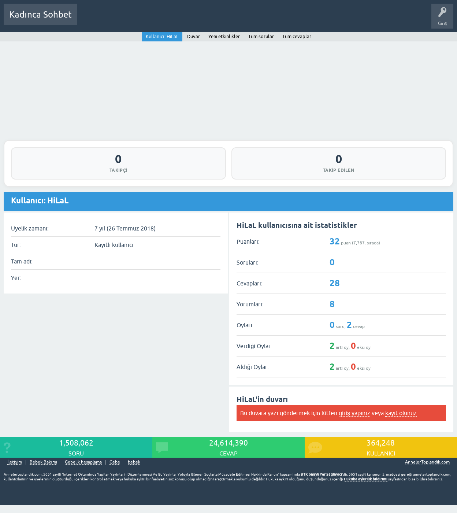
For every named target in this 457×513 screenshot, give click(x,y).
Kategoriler (158, 20)
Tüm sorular (261, 36)
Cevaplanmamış (122, 20)
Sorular (90, 20)
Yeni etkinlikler (224, 36)
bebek (134, 465)
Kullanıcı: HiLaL (162, 36)
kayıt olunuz (401, 416)
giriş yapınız (354, 416)
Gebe (114, 465)
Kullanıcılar (188, 20)
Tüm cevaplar (296, 36)
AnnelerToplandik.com (427, 465)
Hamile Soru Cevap (257, 20)
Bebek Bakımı (299, 20)
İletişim (14, 465)
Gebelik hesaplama (83, 465)
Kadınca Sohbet (40, 14)
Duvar (193, 36)
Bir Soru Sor (218, 20)
